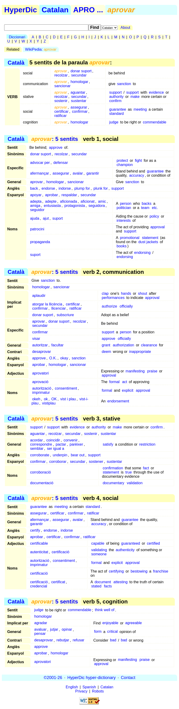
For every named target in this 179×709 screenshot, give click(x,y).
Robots (98, 691)
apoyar (35, 195)
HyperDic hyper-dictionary (91, 677)
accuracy (136, 175)
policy (154, 216)
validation (135, 483)
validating (99, 550)
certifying (116, 571)
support (115, 92)
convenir (71, 440)
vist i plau (68, 399)
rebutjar (62, 640)
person (125, 203)
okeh (36, 399)
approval (157, 227)
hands (126, 293)
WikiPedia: (40, 49)
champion (125, 165)
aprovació (40, 382)
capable (97, 543)
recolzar (61, 75)
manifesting (135, 371)
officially (126, 306)
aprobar (51, 195)
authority (116, 97)
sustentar (78, 101)
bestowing (139, 571)
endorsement (118, 401)
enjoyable (110, 623)
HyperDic (20, 10)
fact (146, 468)
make (135, 97)
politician (124, 208)
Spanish (89, 687)
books (122, 246)
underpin (60, 455)
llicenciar (58, 308)
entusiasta (52, 206)
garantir (92, 173)
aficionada (68, 201)
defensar (60, 163)
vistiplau (49, 403)
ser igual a (55, 449)
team (145, 208)
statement (150, 238)
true (128, 472)
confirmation (113, 468)
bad (113, 640)
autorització (41, 388)
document (103, 582)
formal (114, 382)
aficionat (88, 201)
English (72, 687)
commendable (154, 122)
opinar (67, 630)
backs (146, 203)
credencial (38, 586)
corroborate (39, 455)
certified (153, 543)
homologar (79, 82)
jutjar (54, 630)
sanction (124, 84)
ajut (46, 218)
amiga (35, 206)
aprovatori (40, 373)
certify (35, 530)
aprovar (36, 182)
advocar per (40, 163)
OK (54, 399)
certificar (61, 111)
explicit (127, 390)
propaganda (40, 242)
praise (152, 371)
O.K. (53, 358)
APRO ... (88, 10)
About (125, 28)
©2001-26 (53, 677)
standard (116, 114)
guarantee (117, 109)
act (124, 382)
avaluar (40, 630)
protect (122, 160)
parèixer (76, 444)
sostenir (60, 101)
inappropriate (140, 352)
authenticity (125, 550)
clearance (149, 345)
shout (142, 293)
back (34, 188)
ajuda (34, 218)
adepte (50, 201)
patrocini (37, 229)
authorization (123, 345)
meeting (140, 109)
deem (106, 352)
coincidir (53, 440)
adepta (35, 201)
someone (99, 554)
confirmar (80, 111)
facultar (57, 345)
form (98, 632)
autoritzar (40, 345)
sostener (96, 462)
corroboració (40, 472)
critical (112, 632)
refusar (78, 640)
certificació (60, 552)
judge (113, 122)
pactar (61, 444)
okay (64, 358)
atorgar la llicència (47, 304)
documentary (113, 483)
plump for (82, 188)
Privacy (81, 691)
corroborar (57, 462)
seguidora (97, 206)
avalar (78, 173)
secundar (78, 75)
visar (36, 339)
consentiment (66, 388)
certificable (39, 543)
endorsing (142, 253)
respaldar (69, 195)
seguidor (37, 210)
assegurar (79, 107)
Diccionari (17, 37)
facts (108, 586)
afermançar (39, 173)
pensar (40, 634)
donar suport (81, 71)
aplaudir (38, 296)
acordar (36, 440)
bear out (78, 455)
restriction (147, 444)
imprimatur (41, 392)
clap (105, 293)
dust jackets (148, 242)
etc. (155, 208)
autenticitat (39, 552)
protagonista (74, 206)
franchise (160, 571)
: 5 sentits (54, 139)
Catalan (55, 10)
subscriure (65, 315)
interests (124, 220)
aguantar (78, 92)
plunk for (100, 188)
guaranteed (130, 543)
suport (57, 218)
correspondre (41, 444)
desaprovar (41, 352)
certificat (58, 582)
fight (138, 160)
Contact (128, 677)
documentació (41, 483)
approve (55, 147)
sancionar (62, 86)
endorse (48, 188)
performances (113, 298)
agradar (40, 623)
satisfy (108, 444)
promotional (129, 238)
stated (96, 586)
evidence (156, 92)
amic (102, 201)
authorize (109, 306)
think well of (104, 610)
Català (16, 62)
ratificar (60, 116)
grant (106, 345)
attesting (120, 582)
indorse (65, 188)
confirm (115, 101)
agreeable (133, 623)
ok (46, 399)
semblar (36, 449)
